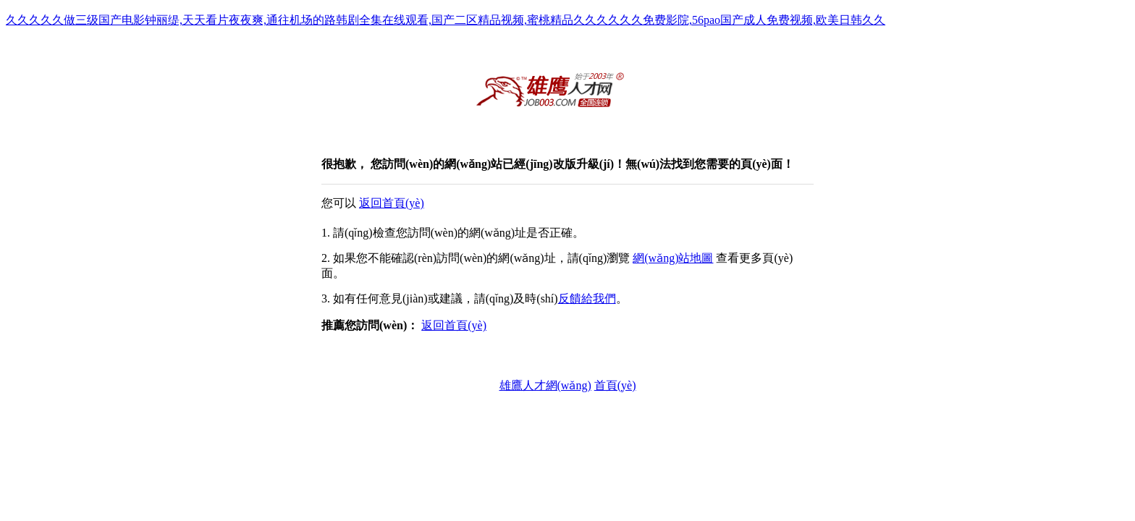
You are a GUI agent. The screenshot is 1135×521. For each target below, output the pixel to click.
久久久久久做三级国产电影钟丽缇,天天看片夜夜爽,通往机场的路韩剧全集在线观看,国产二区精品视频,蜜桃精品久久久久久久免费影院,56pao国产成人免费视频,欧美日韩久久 (445, 20)
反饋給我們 (587, 298)
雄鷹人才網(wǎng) (545, 385)
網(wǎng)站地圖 (673, 258)
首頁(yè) (615, 385)
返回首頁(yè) (391, 203)
